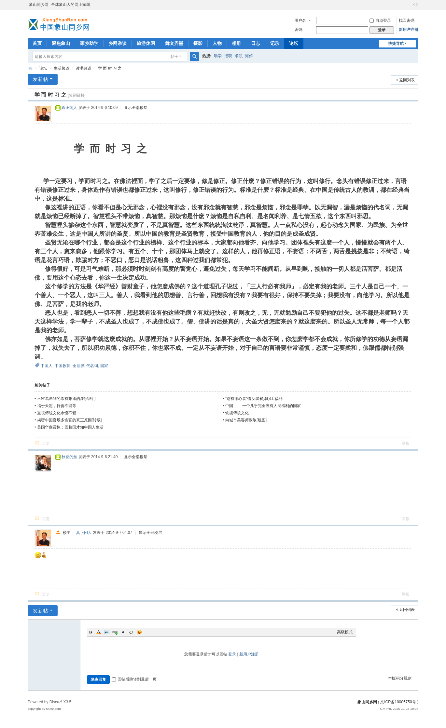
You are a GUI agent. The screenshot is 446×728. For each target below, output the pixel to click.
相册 (236, 43)
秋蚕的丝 (69, 457)
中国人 (46, 366)
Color (98, 632)
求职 (239, 56)
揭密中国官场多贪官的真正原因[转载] (69, 420)
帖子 (174, 56)
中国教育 (62, 366)
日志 (255, 43)
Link (115, 632)
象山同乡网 (39, 4)
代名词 (92, 366)
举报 (406, 443)
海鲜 (249, 56)
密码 (298, 29)
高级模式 (345, 632)
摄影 (197, 43)
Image (107, 632)
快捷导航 (396, 43)
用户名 (300, 20)
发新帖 (41, 79)
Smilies (139, 632)
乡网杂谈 (117, 43)
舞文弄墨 (174, 43)
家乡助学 (89, 43)
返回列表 (407, 80)
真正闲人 (69, 107)
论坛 (293, 43)
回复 (45, 443)
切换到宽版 (415, 4)
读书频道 (83, 68)
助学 (218, 56)
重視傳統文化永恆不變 (56, 413)
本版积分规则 (399, 678)
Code (131, 632)
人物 (217, 43)
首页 (37, 43)
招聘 (228, 56)
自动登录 (380, 20)
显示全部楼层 (135, 107)
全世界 (78, 366)
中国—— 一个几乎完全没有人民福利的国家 (262, 406)
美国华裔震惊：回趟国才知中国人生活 (70, 427)
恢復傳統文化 (237, 413)
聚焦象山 (61, 43)
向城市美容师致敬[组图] (246, 420)
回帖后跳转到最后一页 (134, 679)
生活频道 (61, 68)
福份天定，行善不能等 (56, 406)
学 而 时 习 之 (110, 68)
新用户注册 (408, 29)
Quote (123, 632)
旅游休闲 (146, 43)
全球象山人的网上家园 (70, 4)
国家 (104, 366)
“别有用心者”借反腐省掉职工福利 (254, 398)
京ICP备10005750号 (398, 702)
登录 (232, 654)
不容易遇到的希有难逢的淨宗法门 (66, 398)
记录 (274, 43)
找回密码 (406, 20)
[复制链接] (77, 95)
